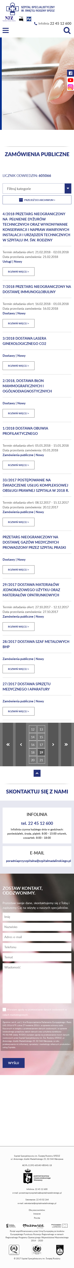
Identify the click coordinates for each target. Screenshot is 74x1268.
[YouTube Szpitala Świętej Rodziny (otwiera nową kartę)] (70, 80)
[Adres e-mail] (37, 937)
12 (32, 729)
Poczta (37, 1217)
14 (32, 737)
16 (32, 745)
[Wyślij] (14, 1063)
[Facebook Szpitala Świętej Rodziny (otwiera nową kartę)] (70, 73)
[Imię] (37, 917)
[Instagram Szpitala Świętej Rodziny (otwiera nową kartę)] (70, 87)
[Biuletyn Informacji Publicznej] (21, 20)
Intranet (37, 1213)
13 (41, 729)
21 (41, 760)
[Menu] (6, 30)
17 (41, 745)
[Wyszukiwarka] (67, 30)
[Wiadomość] (37, 947)
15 (41, 737)
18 (32, 752)
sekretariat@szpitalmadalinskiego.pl (40, 1203)
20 (32, 760)
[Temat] (37, 957)
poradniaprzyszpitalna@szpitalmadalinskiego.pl (38, 860)
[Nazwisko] (37, 927)
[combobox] (37, 188)
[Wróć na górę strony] (37, 773)
